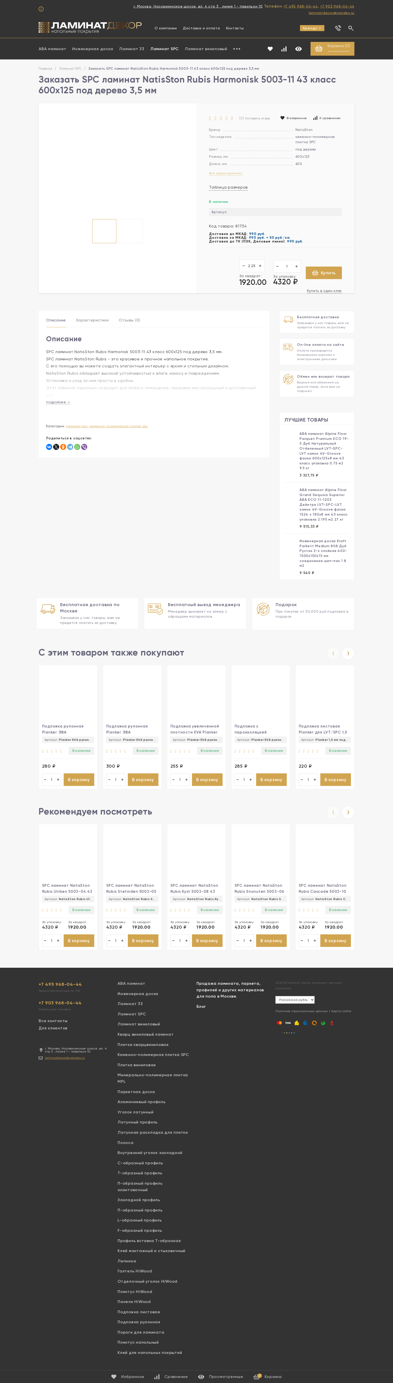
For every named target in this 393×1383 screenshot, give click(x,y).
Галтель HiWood (135, 1273)
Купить (324, 273)
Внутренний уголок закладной (150, 1155)
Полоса (126, 1144)
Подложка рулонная (139, 1324)
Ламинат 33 (131, 49)
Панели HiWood (134, 1303)
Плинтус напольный (138, 1344)
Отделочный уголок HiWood (147, 1283)
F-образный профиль (140, 1232)
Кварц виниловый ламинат (145, 1036)
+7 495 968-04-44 (300, 6)
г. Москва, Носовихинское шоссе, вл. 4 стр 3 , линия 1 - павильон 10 (198, 6)
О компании (166, 28)
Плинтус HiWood (135, 1293)
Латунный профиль (138, 1124)
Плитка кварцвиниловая (143, 1046)
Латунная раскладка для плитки (153, 1134)
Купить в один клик (324, 291)
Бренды (312, 28)
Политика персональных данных (301, 1013)
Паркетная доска (136, 1093)
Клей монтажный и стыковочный (151, 1253)
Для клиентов (53, 1030)
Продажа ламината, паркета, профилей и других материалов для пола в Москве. (230, 992)
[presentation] (333, 653)
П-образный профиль (140, 1212)
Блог (201, 1008)
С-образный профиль (140, 1165)
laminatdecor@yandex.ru (332, 13)
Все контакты (53, 1022)
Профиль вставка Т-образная (149, 1242)
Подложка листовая (139, 1314)
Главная (45, 69)
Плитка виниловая (137, 1067)
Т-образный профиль (140, 1175)
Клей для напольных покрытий (150, 1354)
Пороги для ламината (141, 1334)
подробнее (58, 402)
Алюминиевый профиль (141, 1104)
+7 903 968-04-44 (337, 6)
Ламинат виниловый (206, 49)
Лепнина (127, 1263)
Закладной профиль (139, 1202)
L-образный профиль (140, 1222)
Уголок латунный (135, 1114)
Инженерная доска (92, 49)
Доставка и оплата (201, 28)
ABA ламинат (52, 49)
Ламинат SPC (164, 49)
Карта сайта (341, 1013)
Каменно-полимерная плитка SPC (118, 427)
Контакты (235, 28)
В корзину (79, 779)
